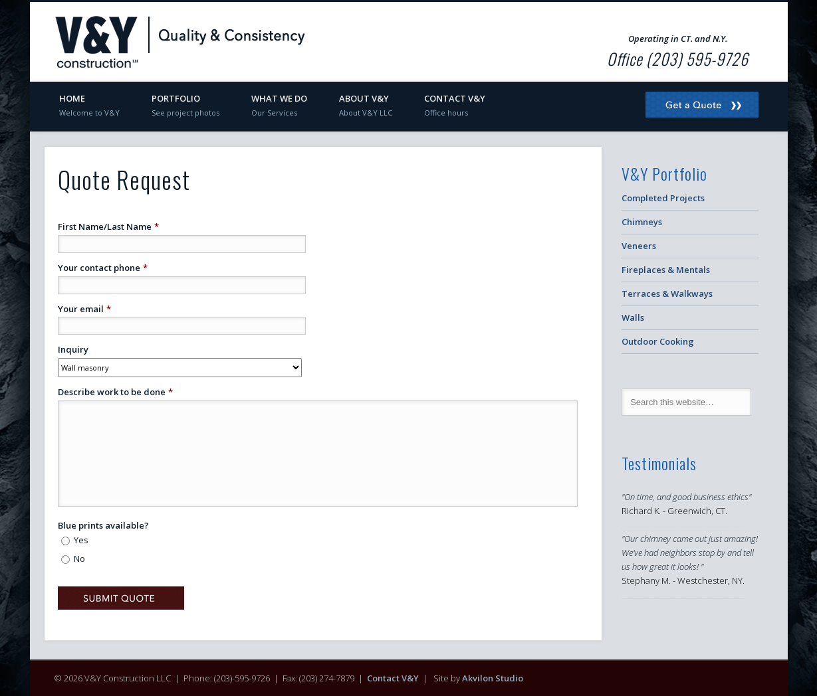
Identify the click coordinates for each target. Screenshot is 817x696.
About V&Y (365, 105)
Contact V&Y (454, 105)
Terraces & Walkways (667, 294)
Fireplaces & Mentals (666, 270)
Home (89, 105)
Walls (633, 317)
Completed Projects (663, 198)
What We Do (279, 105)
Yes (81, 540)
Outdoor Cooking (658, 341)
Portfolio (185, 105)
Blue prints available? (103, 525)
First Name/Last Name (108, 226)
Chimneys (642, 222)
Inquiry (73, 349)
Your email (84, 309)
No (79, 559)
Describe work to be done (115, 392)
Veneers (639, 246)
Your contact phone (103, 268)
